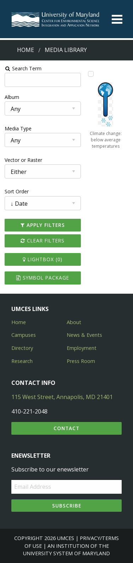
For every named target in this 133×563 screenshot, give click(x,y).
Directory (22, 348)
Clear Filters (43, 240)
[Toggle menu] (117, 19)
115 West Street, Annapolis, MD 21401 (62, 397)
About (74, 322)
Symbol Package (42, 277)
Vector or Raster (23, 160)
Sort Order (17, 191)
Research (22, 361)
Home (25, 50)
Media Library (66, 50)
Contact (66, 428)
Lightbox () (42, 259)
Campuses (23, 335)
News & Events (84, 335)
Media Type (18, 128)
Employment (81, 348)
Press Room (81, 361)
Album (12, 97)
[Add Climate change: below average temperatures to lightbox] (91, 74)
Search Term (23, 68)
